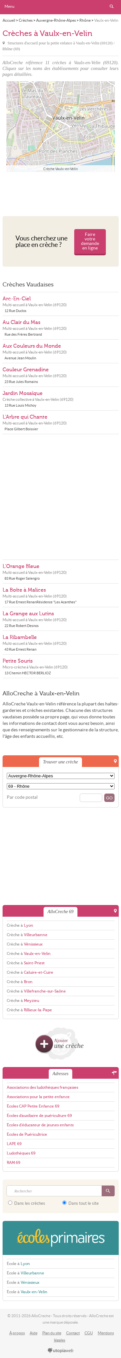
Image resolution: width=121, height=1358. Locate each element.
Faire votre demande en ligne (90, 241)
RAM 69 (13, 1162)
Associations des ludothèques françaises (42, 1087)
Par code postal (22, 797)
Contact (73, 1333)
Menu (10, 6)
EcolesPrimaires (61, 1238)
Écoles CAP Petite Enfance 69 (33, 1106)
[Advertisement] (60, 192)
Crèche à (20, 925)
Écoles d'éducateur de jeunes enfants (40, 1125)
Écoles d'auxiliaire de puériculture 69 (39, 1115)
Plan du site (51, 1333)
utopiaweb (60, 1351)
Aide (33, 1333)
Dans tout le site (80, 1203)
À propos (17, 1333)
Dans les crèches (26, 1203)
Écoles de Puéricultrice (27, 1134)
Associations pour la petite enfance (38, 1097)
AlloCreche (60, 7)
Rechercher (112, 6)
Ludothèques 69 (21, 1153)
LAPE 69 (14, 1144)
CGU (89, 1333)
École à (18, 1263)
